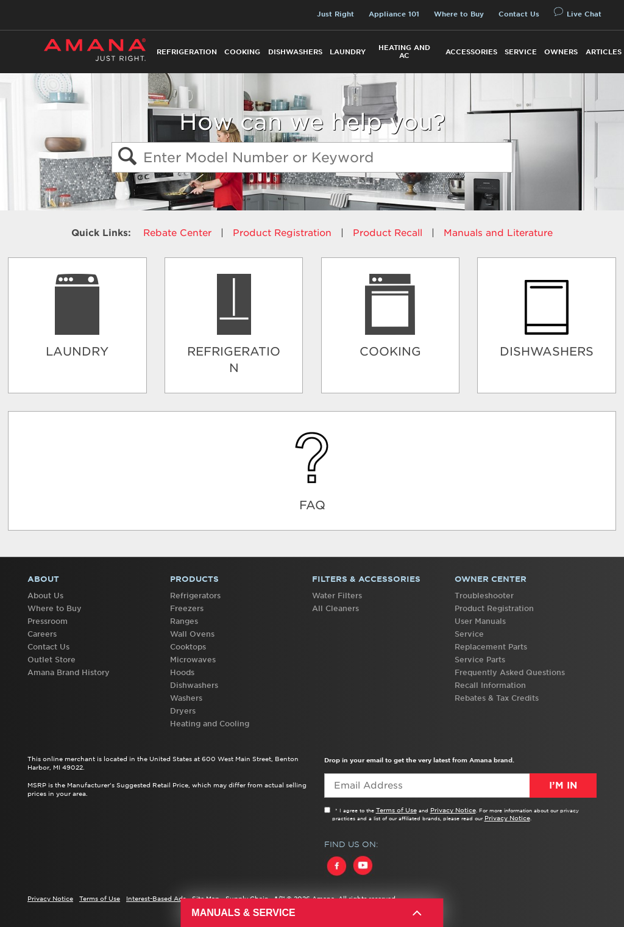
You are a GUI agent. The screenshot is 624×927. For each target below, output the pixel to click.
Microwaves (193, 659)
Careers (42, 634)
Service (521, 52)
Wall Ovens (192, 634)
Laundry (348, 52)
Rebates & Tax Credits (497, 698)
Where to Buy (459, 14)
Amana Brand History (68, 672)
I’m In (563, 785)
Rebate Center (177, 232)
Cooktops (188, 646)
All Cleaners (335, 608)
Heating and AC (404, 51)
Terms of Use (396, 810)
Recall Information (490, 685)
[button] (127, 157)
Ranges (184, 621)
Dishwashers (295, 52)
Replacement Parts (491, 646)
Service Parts (480, 659)
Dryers (183, 710)
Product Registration (282, 232)
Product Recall (387, 232)
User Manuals (480, 621)
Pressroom (47, 621)
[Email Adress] (460, 785)
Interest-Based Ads (156, 898)
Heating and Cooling (209, 723)
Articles (604, 52)
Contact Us (518, 14)
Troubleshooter (484, 595)
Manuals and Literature (498, 232)
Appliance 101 (394, 14)
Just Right (335, 14)
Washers (186, 698)
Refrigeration (187, 52)
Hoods (182, 672)
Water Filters (337, 595)
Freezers (187, 608)
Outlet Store (51, 659)
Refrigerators (195, 595)
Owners (561, 52)
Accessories (471, 52)
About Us (45, 595)
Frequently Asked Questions (510, 672)
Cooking (242, 52)
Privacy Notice (453, 810)
